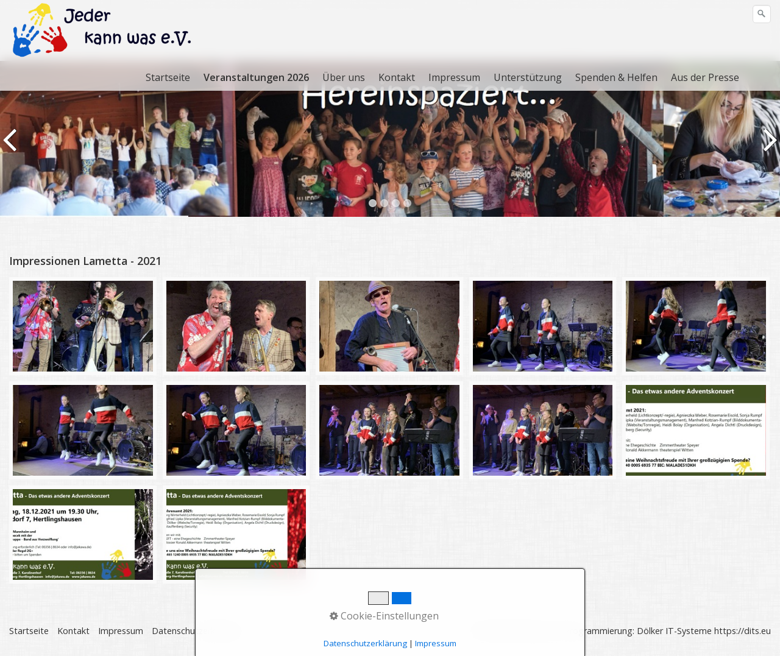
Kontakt (396, 77)
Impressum (454, 77)
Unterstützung (528, 77)
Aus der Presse (705, 77)
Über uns (343, 77)
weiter (768, 148)
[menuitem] (168, 77)
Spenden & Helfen (616, 77)
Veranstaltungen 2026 (256, 77)
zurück (11, 148)
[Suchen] (761, 14)
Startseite (168, 77)
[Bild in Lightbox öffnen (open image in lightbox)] (83, 326)
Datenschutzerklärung (196, 631)
